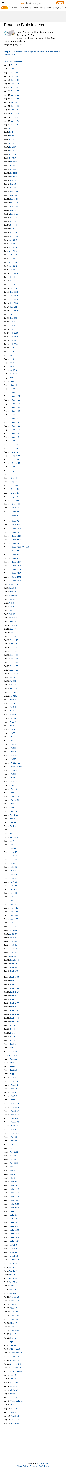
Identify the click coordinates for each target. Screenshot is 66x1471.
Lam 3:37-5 (14, 960)
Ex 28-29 (13, 162)
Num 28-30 (13, 262)
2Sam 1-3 (14, 415)
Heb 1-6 (13, 1375)
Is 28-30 (14, 863)
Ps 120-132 (15, 770)
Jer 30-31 (13, 926)
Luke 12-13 (14, 1189)
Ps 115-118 (15, 759)
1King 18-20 (15, 467)
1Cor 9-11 (14, 1312)
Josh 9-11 (13, 329)
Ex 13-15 (12, 143)
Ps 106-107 (15, 752)
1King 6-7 (14, 448)
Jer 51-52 (13, 953)
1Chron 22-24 (16, 540)
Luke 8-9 (13, 1182)
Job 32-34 (14, 662)
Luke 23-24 (14, 1208)
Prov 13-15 (15, 800)
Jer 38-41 (13, 938)
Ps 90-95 (14, 741)
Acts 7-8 (13, 1252)
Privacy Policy (22, 1466)
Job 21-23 (14, 651)
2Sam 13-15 (15, 426)
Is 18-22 (14, 856)
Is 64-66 (14, 893)
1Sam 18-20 (15, 400)
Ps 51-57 (13, 711)
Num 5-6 (13, 225)
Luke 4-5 (12, 1174)
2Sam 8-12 (15, 422)
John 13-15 (14, 1234)
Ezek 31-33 (14, 1003)
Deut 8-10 (13, 288)
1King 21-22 (14, 471)
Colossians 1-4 (16, 1353)
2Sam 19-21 (15, 433)
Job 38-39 (14, 670)
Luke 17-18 (14, 1196)
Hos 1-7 (13, 1040)
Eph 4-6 (13, 1345)
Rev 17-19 (15, 1420)
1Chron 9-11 (15, 525)
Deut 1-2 (13, 277)
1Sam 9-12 (15, 389)
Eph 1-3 (13, 1342)
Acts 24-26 (13, 1278)
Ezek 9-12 (14, 971)
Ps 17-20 (13, 685)
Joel (11, 1048)
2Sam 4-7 (14, 418)
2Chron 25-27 (16, 573)
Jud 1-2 (13, 348)
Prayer (57, 8)
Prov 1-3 (14, 785)
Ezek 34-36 (14, 1007)
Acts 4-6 (13, 1249)
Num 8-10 (14, 232)
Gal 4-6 (13, 1338)
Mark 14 (12, 1159)
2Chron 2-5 (15, 551)
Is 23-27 (14, 860)
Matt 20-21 (14, 1118)
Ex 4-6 (11, 132)
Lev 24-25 (14, 210)
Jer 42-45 (13, 941)
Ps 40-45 (13, 703)
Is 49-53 (14, 882)
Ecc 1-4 (13, 826)
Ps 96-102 (15, 744)
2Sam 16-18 (15, 430)
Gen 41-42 (15, 113)
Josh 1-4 (13, 322)
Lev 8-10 (13, 188)
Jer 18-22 (14, 915)
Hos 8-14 (13, 1044)
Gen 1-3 (14, 65)
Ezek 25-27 (14, 996)
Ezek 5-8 (13, 967)
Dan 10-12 (14, 1037)
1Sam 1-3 (13, 381)
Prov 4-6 (14, 789)
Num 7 (12, 229)
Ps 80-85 (14, 733)
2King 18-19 (14, 497)
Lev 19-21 (14, 203)
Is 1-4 (12, 841)
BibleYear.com (42, 1463)
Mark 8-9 (12, 1148)
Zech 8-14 (14, 1081)
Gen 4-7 (14, 69)
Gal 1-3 (13, 1334)
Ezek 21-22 (14, 988)
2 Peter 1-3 (14, 1394)
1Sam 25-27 (15, 407)
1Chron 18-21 (16, 536)
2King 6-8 (13, 482)
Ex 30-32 (13, 166)
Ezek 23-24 (14, 992)
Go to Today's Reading (13, 61)
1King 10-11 (15, 456)
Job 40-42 (14, 674)
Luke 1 (12, 1167)
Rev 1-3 (13, 1405)
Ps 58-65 (13, 714)
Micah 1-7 (13, 1063)
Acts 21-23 (13, 1275)
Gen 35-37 (15, 106)
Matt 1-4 (13, 1089)
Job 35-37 (14, 666)
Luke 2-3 (12, 1170)
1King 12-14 (15, 459)
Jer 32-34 (13, 930)
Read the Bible (38, 8)
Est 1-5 (13, 621)
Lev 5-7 (13, 184)
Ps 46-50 (13, 707)
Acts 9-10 (14, 1256)
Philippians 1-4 (16, 1349)
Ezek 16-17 (14, 981)
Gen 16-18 (15, 80)
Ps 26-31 (13, 692)
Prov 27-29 (14, 819)
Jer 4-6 (13, 900)
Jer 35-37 (13, 934)
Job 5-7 (13, 633)
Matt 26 (13, 1130)
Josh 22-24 (14, 344)
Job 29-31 (14, 659)
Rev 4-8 (14, 1409)
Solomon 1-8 (15, 837)
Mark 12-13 (13, 1156)
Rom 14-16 (14, 1301)
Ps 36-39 (13, 700)
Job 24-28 (14, 655)
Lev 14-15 (14, 195)
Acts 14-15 (13, 1263)
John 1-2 (13, 1211)
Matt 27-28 (14, 1133)
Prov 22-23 (14, 811)
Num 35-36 (14, 273)
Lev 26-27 (14, 214)
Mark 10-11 (13, 1152)
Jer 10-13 (14, 908)
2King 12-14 (14, 489)
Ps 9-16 (13, 681)
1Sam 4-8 (13, 385)
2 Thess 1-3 (14, 1360)
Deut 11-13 (14, 292)
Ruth (11, 378)
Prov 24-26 (14, 815)
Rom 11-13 (14, 1297)
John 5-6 (13, 1219)
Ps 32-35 (13, 696)
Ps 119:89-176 (16, 767)
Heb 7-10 (13, 1379)
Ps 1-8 (12, 677)
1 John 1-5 (14, 1397)
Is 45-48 (14, 878)
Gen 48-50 (15, 125)
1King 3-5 (14, 444)
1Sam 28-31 (15, 411)
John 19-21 (14, 1241)
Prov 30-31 (14, 822)
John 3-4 (13, 1215)
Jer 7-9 (13, 904)
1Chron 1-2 (15, 508)
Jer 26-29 (14, 923)
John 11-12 (14, 1230)
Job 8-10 (13, 636)
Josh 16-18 (14, 337)
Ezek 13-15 (14, 977)
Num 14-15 (13, 240)
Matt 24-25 (14, 1126)
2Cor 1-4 (13, 1323)
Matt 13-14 (14, 1107)
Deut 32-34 (14, 318)
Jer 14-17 (14, 912)
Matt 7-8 (13, 1096)
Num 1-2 (13, 218)
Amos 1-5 (13, 1051)
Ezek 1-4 (13, 964)
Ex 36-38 (13, 173)
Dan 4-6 (13, 1029)
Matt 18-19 (14, 1115)
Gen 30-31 (15, 99)
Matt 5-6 (13, 1092)
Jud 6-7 (12, 355)
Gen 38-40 (15, 110)
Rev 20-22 (15, 1423)
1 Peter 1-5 (14, 1390)
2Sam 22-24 (15, 437)
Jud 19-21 (13, 374)
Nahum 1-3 (13, 1066)
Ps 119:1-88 (15, 763)
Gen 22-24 (15, 87)
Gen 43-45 (15, 117)
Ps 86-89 (14, 737)
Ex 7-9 (11, 136)
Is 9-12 (13, 848)
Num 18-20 (13, 247)
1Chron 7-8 (15, 521)
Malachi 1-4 (15, 1085)
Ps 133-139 (15, 774)
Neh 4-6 (12, 603)
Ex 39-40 (13, 177)
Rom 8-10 (13, 1293)
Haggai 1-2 (13, 1074)
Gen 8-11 (14, 73)
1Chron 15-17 (16, 532)
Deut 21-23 (14, 303)
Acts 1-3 (13, 1245)
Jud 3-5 (13, 351)
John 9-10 (14, 1226)
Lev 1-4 (13, 180)
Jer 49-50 (13, 949)
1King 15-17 (15, 463)
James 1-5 (14, 1386)
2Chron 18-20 (16, 566)
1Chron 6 (14, 515)
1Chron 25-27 (16, 543)
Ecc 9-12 (13, 834)
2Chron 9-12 (15, 558)
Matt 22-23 (14, 1122)
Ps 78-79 (13, 729)
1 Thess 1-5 (14, 1356)
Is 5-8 (13, 845)
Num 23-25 (13, 255)
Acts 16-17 (13, 1267)
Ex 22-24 (12, 154)
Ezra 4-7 (12, 592)
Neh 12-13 (14, 618)
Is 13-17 (14, 852)
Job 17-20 (14, 648)
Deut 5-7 (13, 285)
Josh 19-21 (14, 340)
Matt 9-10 (14, 1100)
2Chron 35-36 (14, 584)
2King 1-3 (13, 474)
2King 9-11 (14, 485)
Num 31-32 (13, 266)
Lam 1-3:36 (13, 956)
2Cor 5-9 (13, 1327)
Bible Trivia (14, 8)
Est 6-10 (13, 625)
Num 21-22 (13, 251)
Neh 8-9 (12, 610)
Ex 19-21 (12, 151)
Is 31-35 (14, 867)
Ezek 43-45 (14, 1018)
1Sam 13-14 (15, 392)
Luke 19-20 (14, 1200)
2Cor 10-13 (14, 1330)
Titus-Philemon (16, 1371)
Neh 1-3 (12, 599)
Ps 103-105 (15, 748)
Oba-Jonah (13, 1059)
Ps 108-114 (15, 755)
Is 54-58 (14, 886)
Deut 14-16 (14, 296)
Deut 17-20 (14, 299)
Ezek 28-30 (14, 999)
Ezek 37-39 (14, 1011)
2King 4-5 (13, 478)
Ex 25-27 (12, 158)
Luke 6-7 (12, 1178)
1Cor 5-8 (13, 1308)
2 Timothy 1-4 (15, 1368)
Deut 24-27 (14, 307)
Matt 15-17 (14, 1111)
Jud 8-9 (12, 359)
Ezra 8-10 (13, 595)
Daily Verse (25, 8)
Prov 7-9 (14, 793)
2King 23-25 (15, 504)
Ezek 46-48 (14, 1022)
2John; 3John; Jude (17, 1401)
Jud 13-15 (13, 366)
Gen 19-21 (15, 84)
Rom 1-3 (12, 1286)
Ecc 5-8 (13, 830)
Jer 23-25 (14, 919)
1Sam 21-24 (15, 404)
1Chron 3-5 (15, 511)
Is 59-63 (14, 889)
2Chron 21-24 (16, 569)
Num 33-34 (13, 270)
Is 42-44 (14, 874)
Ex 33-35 (13, 169)
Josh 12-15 (14, 333)
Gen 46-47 (15, 121)
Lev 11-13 (14, 192)
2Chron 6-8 (15, 555)
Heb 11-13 (14, 1382)
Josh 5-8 (13, 325)
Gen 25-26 (15, 91)
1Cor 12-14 (14, 1316)
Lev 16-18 (14, 199)
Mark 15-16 (13, 1163)
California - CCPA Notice (39, 1466)
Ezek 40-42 (14, 1014)
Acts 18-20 (13, 1271)
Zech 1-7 (13, 1077)
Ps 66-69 (13, 718)
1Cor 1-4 (13, 1304)
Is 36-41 (14, 871)
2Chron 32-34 (16, 581)
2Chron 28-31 (16, 577)
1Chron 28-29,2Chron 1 (20, 547)
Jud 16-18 (13, 370)
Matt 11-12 (14, 1104)
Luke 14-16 (14, 1193)
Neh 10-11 (13, 614)
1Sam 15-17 (15, 396)
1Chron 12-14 (16, 528)
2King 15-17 (14, 493)
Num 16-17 (13, 244)
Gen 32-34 (15, 102)
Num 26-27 (13, 258)
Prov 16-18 (15, 804)
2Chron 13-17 (16, 562)
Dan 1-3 (13, 1025)
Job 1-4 (13, 629)
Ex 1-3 (11, 128)
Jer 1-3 (13, 897)
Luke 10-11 (14, 1185)
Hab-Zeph (13, 1070)
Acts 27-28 (13, 1282)
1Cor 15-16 (14, 1319)
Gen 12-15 (15, 76)
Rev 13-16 (15, 1416)
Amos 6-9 (13, 1055)
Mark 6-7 (13, 1144)
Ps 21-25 (13, 688)
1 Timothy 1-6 (15, 1364)
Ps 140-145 (15, 778)
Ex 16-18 (12, 147)
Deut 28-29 (14, 311)
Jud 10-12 (13, 363)
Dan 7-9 (13, 1033)
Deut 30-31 (14, 314)
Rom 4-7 (12, 1289)
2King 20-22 (14, 500)
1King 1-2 (14, 441)
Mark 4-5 (13, 1141)
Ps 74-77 (13, 726)
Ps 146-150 (15, 781)
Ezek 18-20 (14, 984)
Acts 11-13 (14, 1260)
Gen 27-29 (15, 95)
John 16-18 (14, 1237)
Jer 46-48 (13, 945)
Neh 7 (11, 607)
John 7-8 (13, 1223)
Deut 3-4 (13, 281)
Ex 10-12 (12, 139)
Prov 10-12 (15, 796)
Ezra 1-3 (12, 588)
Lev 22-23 (14, 206)
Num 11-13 (14, 236)
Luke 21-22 (14, 1204)
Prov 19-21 (15, 807)
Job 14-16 (14, 644)
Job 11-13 (14, 640)
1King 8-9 (14, 452)
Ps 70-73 (13, 722)
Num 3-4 (13, 221)
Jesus (49, 8)
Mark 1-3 (13, 1137)
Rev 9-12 (14, 1412)
